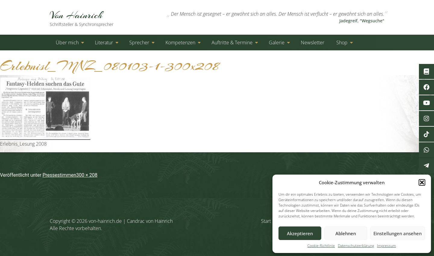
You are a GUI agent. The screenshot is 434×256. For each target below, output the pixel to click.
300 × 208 (86, 175)
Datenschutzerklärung (356, 245)
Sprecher (139, 42)
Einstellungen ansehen (397, 233)
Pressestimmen (59, 175)
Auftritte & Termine (232, 42)
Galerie (277, 42)
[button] (422, 182)
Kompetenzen (180, 42)
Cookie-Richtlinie (321, 245)
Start (266, 221)
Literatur (104, 42)
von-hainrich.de (105, 221)
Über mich (67, 42)
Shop (342, 42)
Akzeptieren (300, 233)
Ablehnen (345, 233)
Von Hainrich (88, 17)
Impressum (386, 245)
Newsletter (312, 42)
